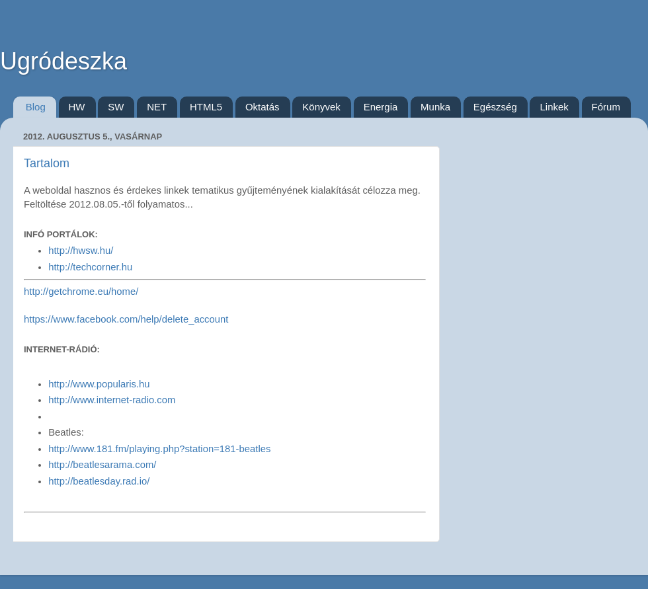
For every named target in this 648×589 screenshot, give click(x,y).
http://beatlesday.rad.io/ (98, 481)
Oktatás (262, 106)
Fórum (606, 106)
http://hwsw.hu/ (80, 250)
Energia (381, 106)
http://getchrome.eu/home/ (81, 291)
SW (116, 106)
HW (77, 106)
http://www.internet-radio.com (111, 400)
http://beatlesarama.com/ (102, 464)
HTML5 (206, 106)
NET (157, 106)
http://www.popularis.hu (98, 384)
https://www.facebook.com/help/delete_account (126, 319)
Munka (435, 106)
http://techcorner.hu (90, 267)
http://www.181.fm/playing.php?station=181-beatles (159, 449)
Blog (36, 106)
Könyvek (321, 106)
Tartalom (46, 163)
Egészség (495, 106)
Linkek (554, 106)
